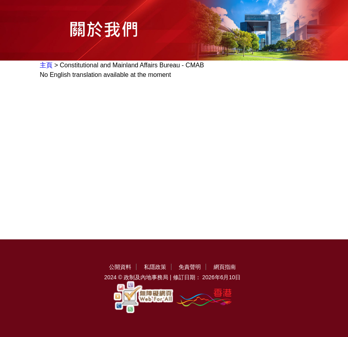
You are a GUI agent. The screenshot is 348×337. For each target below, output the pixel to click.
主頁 (46, 65)
